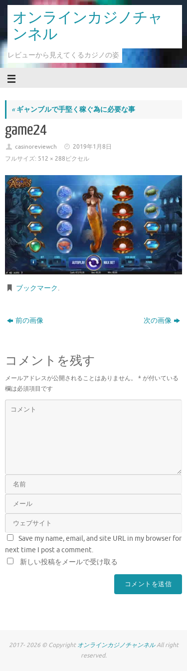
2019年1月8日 (92, 147)
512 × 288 (51, 159)
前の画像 (25, 320)
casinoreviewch (36, 147)
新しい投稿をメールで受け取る (69, 562)
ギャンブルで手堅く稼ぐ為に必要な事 (73, 109)
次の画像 (162, 320)
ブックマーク (37, 288)
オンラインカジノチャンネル (87, 26)
